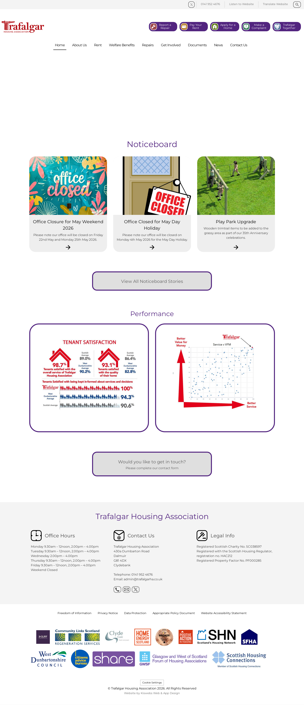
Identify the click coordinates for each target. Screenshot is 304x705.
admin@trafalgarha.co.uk (143, 579)
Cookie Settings (152, 682)
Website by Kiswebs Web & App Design (152, 693)
